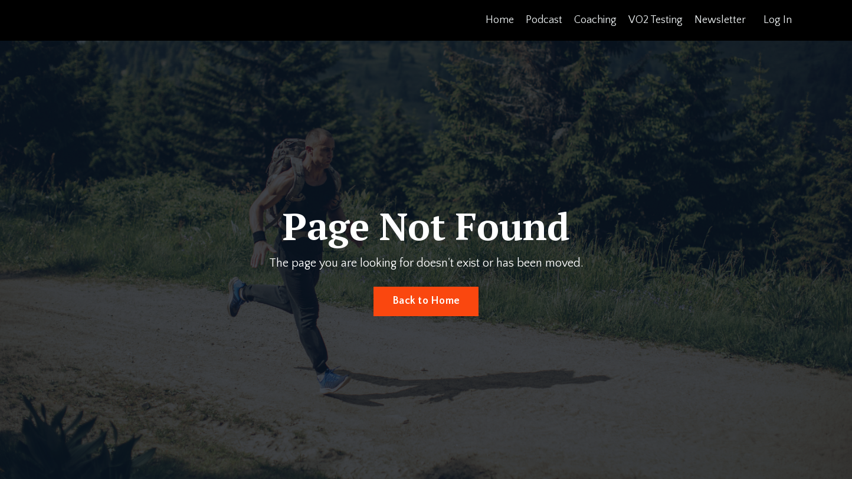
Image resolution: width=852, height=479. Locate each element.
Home (500, 20)
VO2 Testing (655, 20)
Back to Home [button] (426, 301)
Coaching (595, 20)
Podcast (544, 20)
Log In (777, 20)
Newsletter (720, 20)
